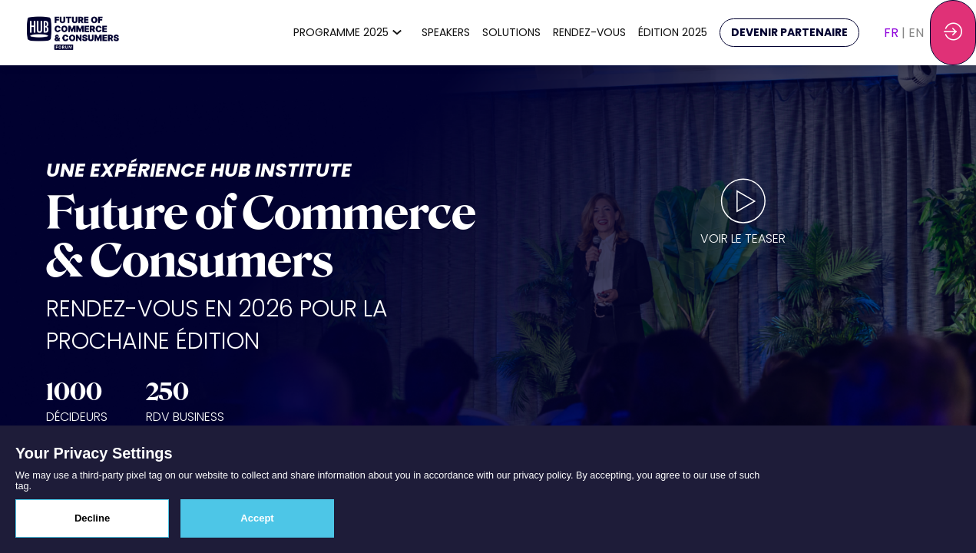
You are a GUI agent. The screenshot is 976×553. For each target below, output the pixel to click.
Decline (92, 518)
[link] (351, 33)
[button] (789, 32)
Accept (256, 518)
